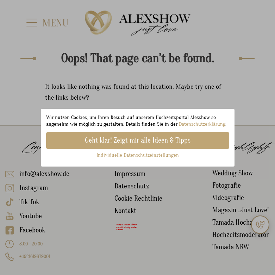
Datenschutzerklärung (202, 124)
